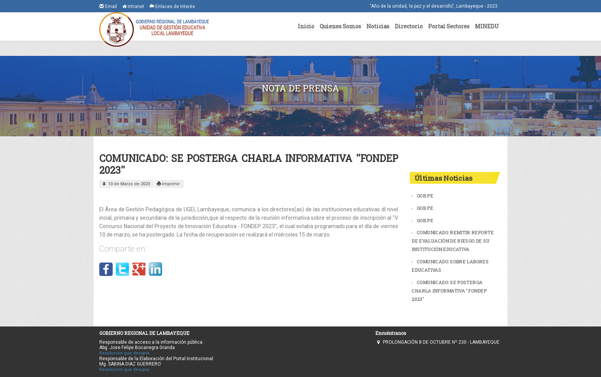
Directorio (409, 26)
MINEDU (487, 26)
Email (108, 6)
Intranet (133, 6)
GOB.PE (427, 199)
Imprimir (168, 183)
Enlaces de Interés (172, 6)
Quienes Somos (340, 26)
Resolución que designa (124, 353)
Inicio (306, 26)
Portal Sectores (449, 26)
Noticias (377, 26)
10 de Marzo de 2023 (125, 183)
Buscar (487, 157)
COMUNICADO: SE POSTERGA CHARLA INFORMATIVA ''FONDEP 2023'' (449, 287)
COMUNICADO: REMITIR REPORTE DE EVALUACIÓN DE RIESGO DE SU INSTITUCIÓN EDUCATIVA (453, 240)
